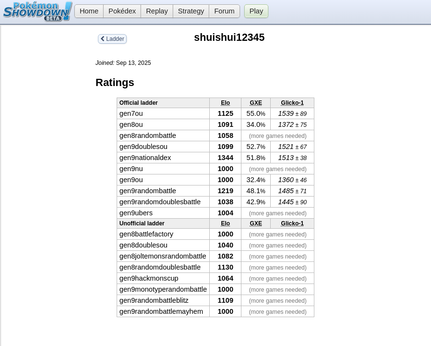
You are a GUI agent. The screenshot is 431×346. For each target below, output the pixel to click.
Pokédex (122, 11)
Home (86, 11)
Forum (224, 11)
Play (256, 11)
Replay (157, 11)
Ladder (112, 39)
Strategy (191, 11)
